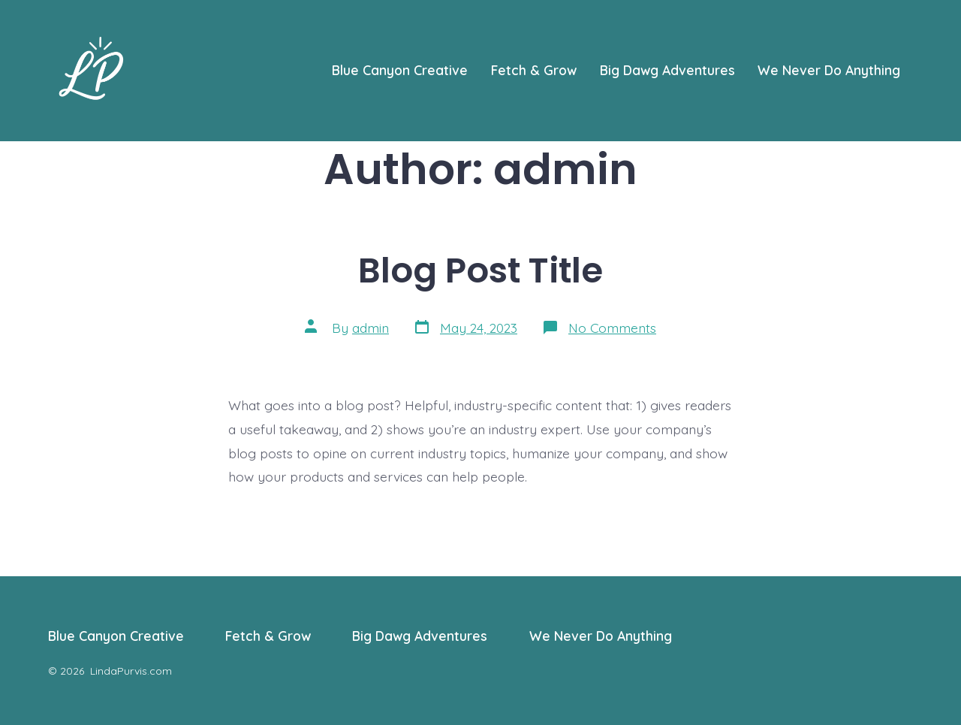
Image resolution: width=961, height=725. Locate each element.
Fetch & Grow (534, 70)
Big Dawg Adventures (667, 70)
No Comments (612, 327)
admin (370, 327)
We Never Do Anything (829, 70)
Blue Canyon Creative (400, 70)
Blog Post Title (480, 270)
